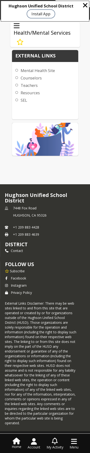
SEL (24, 100)
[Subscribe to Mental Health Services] (20, 42)
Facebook (15, 278)
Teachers (29, 85)
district (16, 244)
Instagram (16, 285)
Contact (14, 250)
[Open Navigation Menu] (74, 444)
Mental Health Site (38, 70)
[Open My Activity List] (55, 444)
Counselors (31, 78)
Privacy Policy (18, 292)
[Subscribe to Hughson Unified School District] (15, 271)
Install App (40, 14)
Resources (30, 92)
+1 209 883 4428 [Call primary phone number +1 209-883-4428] (26, 227)
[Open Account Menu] (34, 444)
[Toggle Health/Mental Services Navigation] (17, 25)
